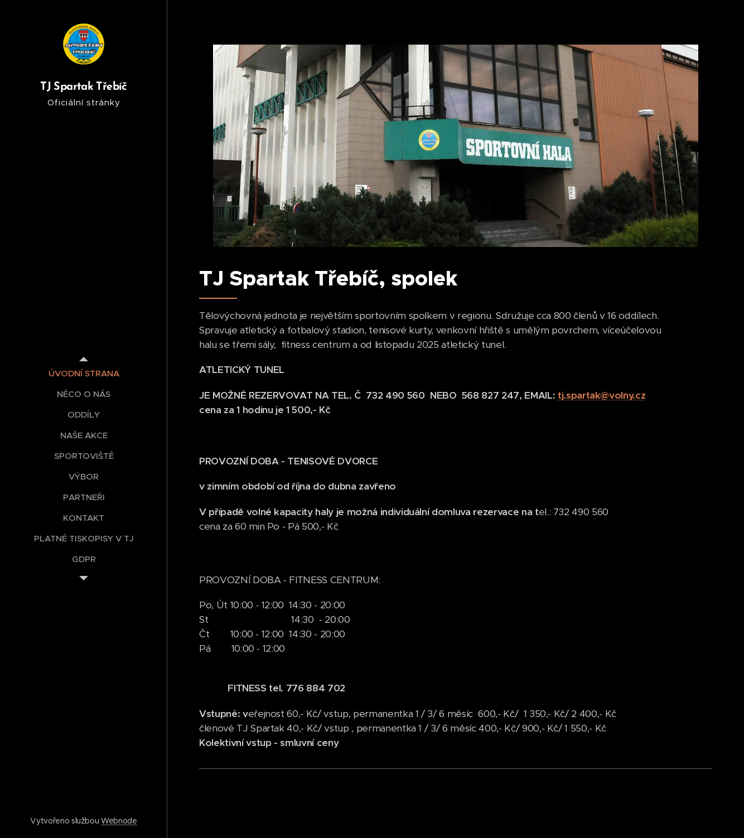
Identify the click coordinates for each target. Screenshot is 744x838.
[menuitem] (83, 373)
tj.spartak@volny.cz (601, 395)
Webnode (119, 821)
